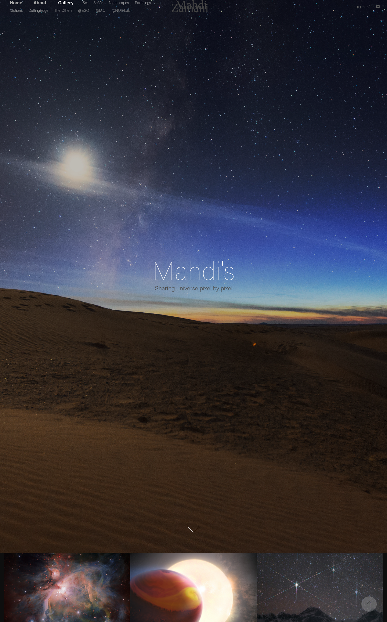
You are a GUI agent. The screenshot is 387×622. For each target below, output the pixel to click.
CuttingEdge (38, 10)
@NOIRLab (121, 10)
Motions (16, 10)
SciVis (98, 2)
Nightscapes (119, 2)
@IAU (100, 10)
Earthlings (143, 2)
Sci (85, 2)
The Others (63, 10)
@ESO (83, 10)
